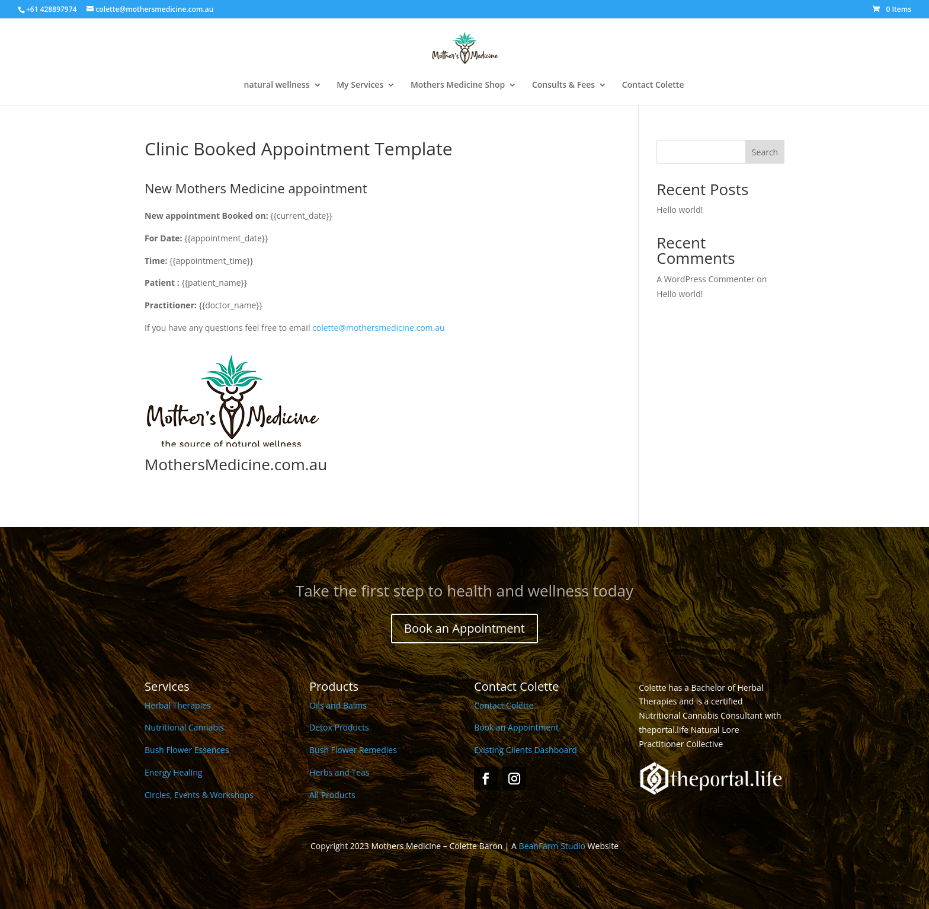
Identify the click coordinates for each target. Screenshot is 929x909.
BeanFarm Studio (552, 845)
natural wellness (277, 85)
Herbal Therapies (178, 705)
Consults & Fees (563, 85)
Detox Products (339, 727)
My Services (360, 85)
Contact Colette (653, 85)
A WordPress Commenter (705, 279)
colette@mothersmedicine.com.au (378, 327)
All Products (332, 794)
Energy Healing (173, 772)
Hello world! (679, 209)
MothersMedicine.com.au (236, 464)
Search (765, 152)
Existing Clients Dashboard (525, 749)
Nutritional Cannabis (184, 727)
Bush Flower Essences (187, 749)
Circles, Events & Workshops (199, 794)
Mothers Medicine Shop (458, 85)
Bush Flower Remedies (353, 749)
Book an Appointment (464, 628)
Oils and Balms (338, 705)
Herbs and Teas (339, 772)
